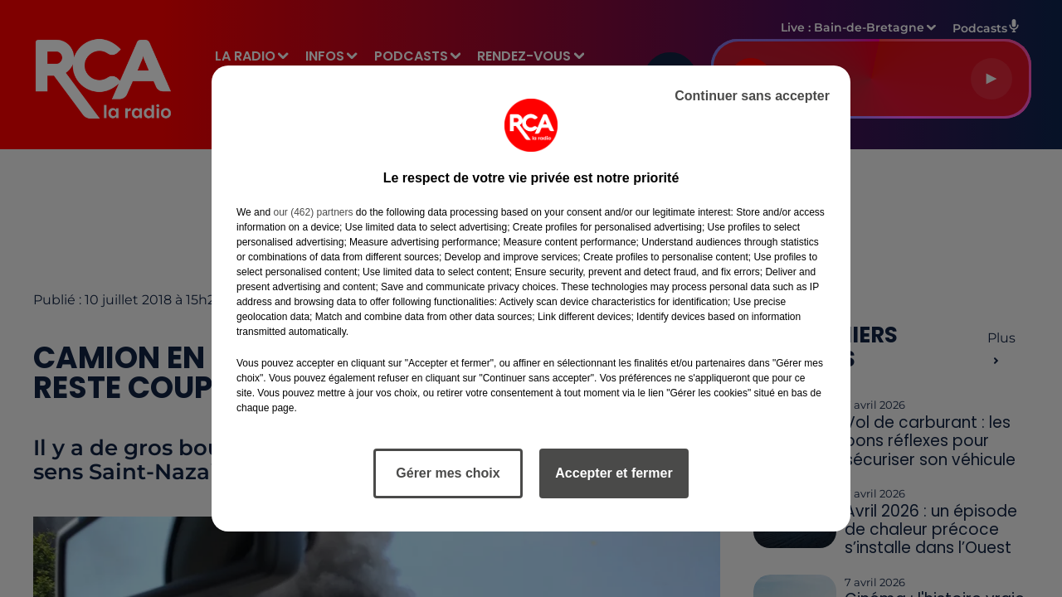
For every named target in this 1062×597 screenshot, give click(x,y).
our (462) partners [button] (313, 212)
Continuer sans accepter (752, 96)
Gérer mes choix (447, 473)
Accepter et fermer (613, 473)
